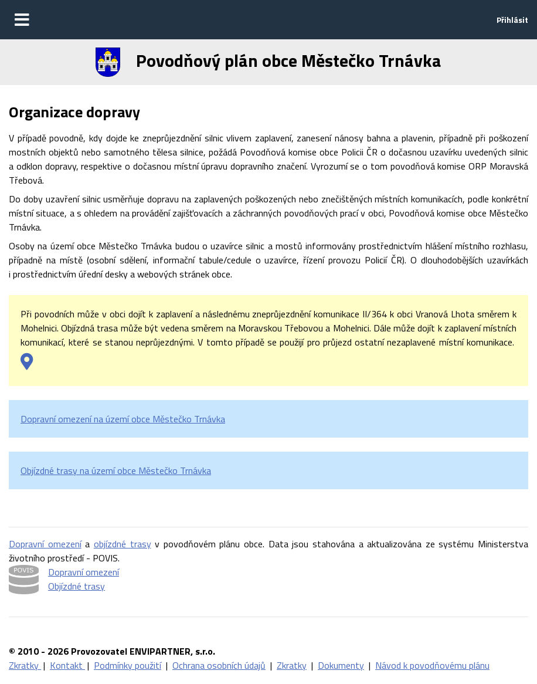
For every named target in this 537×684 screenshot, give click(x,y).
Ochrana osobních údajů (219, 665)
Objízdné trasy (76, 586)
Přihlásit (512, 19)
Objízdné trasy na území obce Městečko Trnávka (116, 470)
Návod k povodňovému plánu (432, 665)
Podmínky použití (127, 665)
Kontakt (67, 665)
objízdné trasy (122, 544)
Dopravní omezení (45, 544)
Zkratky (25, 665)
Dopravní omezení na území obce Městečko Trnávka (123, 419)
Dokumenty (341, 665)
